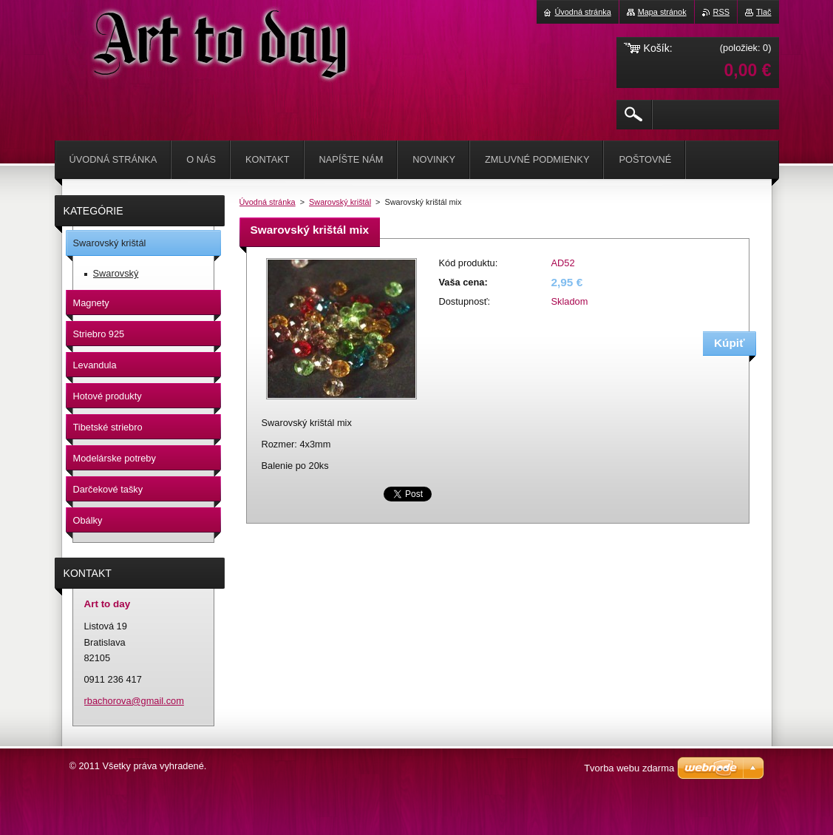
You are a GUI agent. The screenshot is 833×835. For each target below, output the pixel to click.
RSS (721, 11)
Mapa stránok (662, 11)
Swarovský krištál (340, 201)
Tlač (764, 11)
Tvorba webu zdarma (629, 768)
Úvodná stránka (267, 201)
